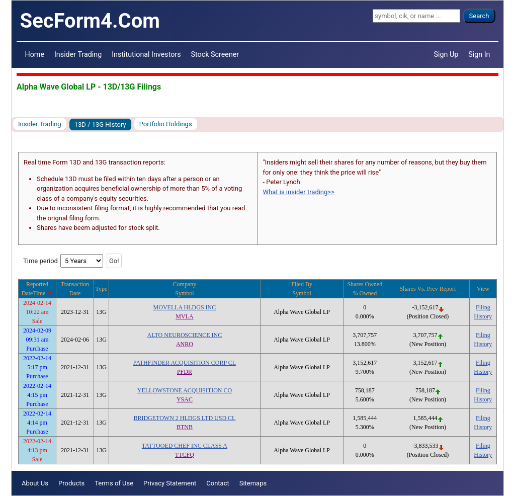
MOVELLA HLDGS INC (184, 307)
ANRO (184, 344)
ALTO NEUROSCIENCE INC (184, 335)
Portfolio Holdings (165, 124)
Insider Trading (78, 54)
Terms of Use (114, 483)
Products (71, 483)
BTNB (185, 427)
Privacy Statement (169, 483)
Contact (217, 483)
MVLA (184, 316)
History (483, 316)
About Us (35, 483)
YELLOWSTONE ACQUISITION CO (184, 390)
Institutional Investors (146, 54)
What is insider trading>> (298, 192)
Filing (483, 307)
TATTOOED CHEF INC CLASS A (184, 445)
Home (34, 54)
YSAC (185, 399)
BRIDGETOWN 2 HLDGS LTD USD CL (184, 418)
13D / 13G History (100, 124)
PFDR (184, 371)
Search (479, 16)
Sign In (479, 54)
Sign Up (446, 54)
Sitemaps (253, 483)
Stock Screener (215, 54)
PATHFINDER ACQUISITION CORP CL (184, 362)
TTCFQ (184, 454)
